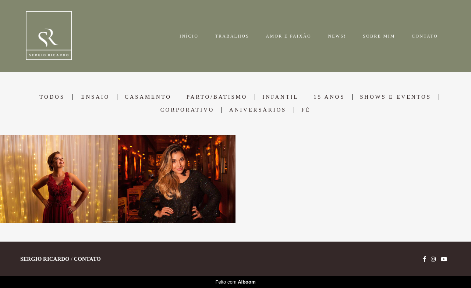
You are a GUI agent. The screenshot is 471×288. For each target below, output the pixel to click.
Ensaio (95, 97)
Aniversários (257, 110)
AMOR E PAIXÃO (288, 36)
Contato (87, 259)
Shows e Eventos (395, 97)
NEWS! (337, 36)
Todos (51, 97)
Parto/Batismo (217, 97)
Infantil (280, 97)
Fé (306, 110)
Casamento (148, 97)
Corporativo (187, 110)
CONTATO (425, 36)
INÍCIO (189, 36)
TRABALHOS (232, 36)
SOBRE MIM (379, 36)
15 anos (329, 97)
